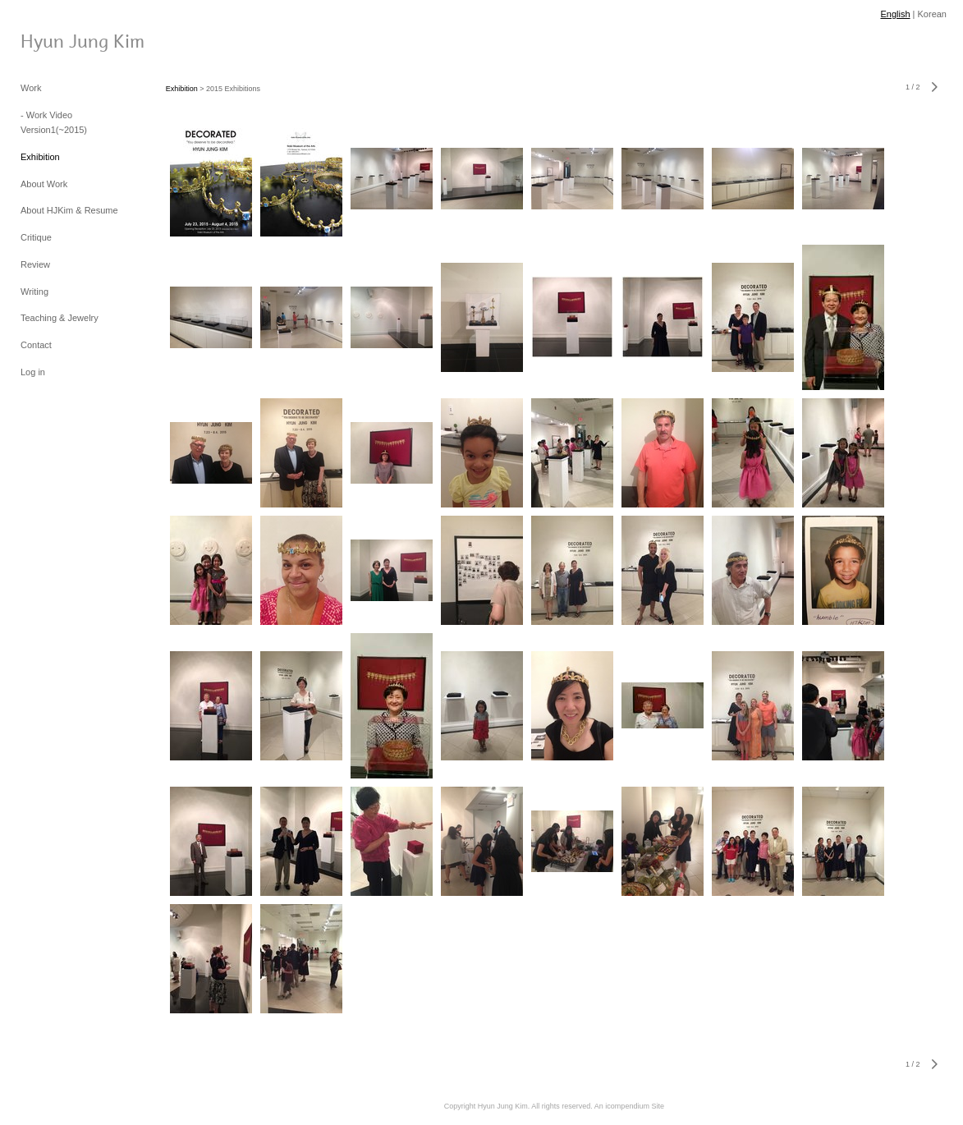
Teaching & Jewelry (60, 318)
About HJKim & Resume (69, 210)
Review (35, 264)
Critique (36, 237)
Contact (36, 345)
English (895, 14)
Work (31, 88)
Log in (33, 372)
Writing (34, 291)
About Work (44, 184)
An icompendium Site (629, 1106)
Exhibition (40, 157)
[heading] (62, 40)
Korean (932, 14)
